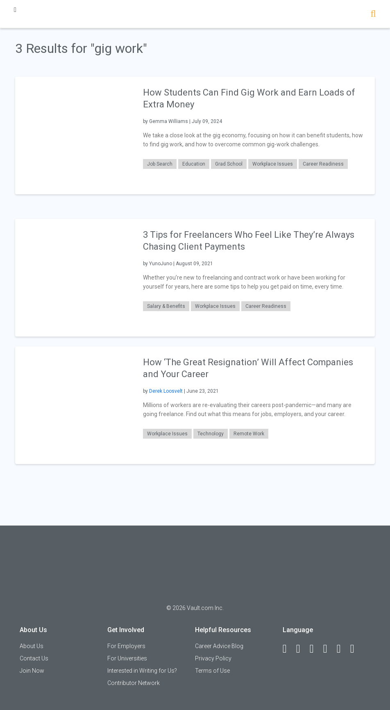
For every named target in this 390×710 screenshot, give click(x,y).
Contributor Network (133, 683)
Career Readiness (323, 164)
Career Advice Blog (219, 646)
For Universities (127, 658)
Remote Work (249, 434)
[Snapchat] (356, 649)
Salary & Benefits (166, 306)
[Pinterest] (342, 649)
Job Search (159, 164)
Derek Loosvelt (166, 391)
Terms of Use (212, 670)
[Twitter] (315, 649)
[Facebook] (288, 649)
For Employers (126, 646)
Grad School (229, 164)
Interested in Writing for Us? (142, 670)
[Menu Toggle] (15, 10)
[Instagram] (329, 649)
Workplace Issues (272, 164)
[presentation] (74, 135)
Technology (210, 434)
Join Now (32, 670)
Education (193, 164)
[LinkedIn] (302, 649)
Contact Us (34, 658)
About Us (31, 646)
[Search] (373, 14)
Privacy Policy (213, 658)
